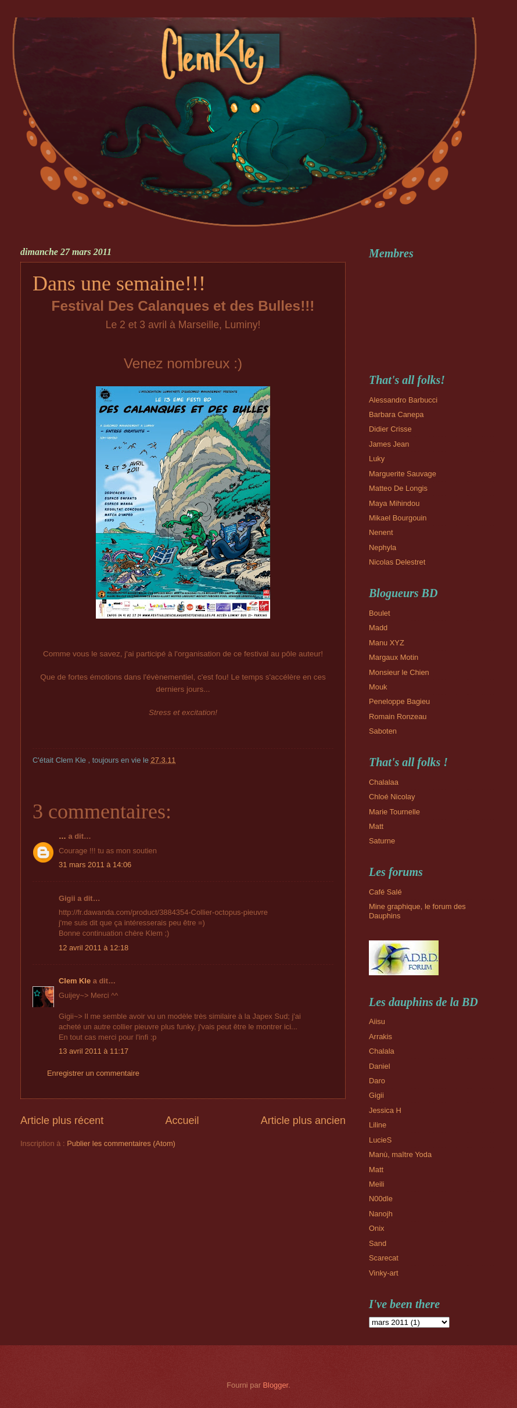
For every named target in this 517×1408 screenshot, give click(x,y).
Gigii (376, 1095)
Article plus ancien (303, 1120)
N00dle (381, 1198)
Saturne (382, 840)
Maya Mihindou (394, 503)
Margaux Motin (393, 657)
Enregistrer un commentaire (93, 1073)
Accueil (182, 1120)
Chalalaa (383, 782)
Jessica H (385, 1110)
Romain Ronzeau (397, 716)
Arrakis (380, 1036)
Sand (377, 1243)
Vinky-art (383, 1273)
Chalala (381, 1051)
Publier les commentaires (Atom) (121, 1143)
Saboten (383, 731)
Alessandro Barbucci (403, 400)
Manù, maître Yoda (400, 1154)
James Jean (389, 444)
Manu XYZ (386, 642)
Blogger (276, 1385)
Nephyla (382, 547)
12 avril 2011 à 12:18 (93, 947)
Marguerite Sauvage (402, 473)
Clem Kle (75, 980)
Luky (377, 458)
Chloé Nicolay (392, 796)
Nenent (381, 532)
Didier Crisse (390, 429)
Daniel (379, 1066)
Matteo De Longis (398, 488)
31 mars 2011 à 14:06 (95, 864)
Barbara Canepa (396, 414)
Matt (376, 826)
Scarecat (383, 1257)
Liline (377, 1124)
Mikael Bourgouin (397, 517)
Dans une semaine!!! (119, 283)
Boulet (379, 613)
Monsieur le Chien (399, 672)
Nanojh (381, 1213)
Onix (376, 1228)
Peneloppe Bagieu (399, 701)
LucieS (380, 1140)
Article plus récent (61, 1120)
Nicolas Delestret (397, 562)
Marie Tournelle (394, 811)
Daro (377, 1080)
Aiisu (377, 1021)
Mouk (378, 687)
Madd (378, 627)
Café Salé (385, 892)
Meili (376, 1184)
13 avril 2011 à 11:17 (93, 1051)
